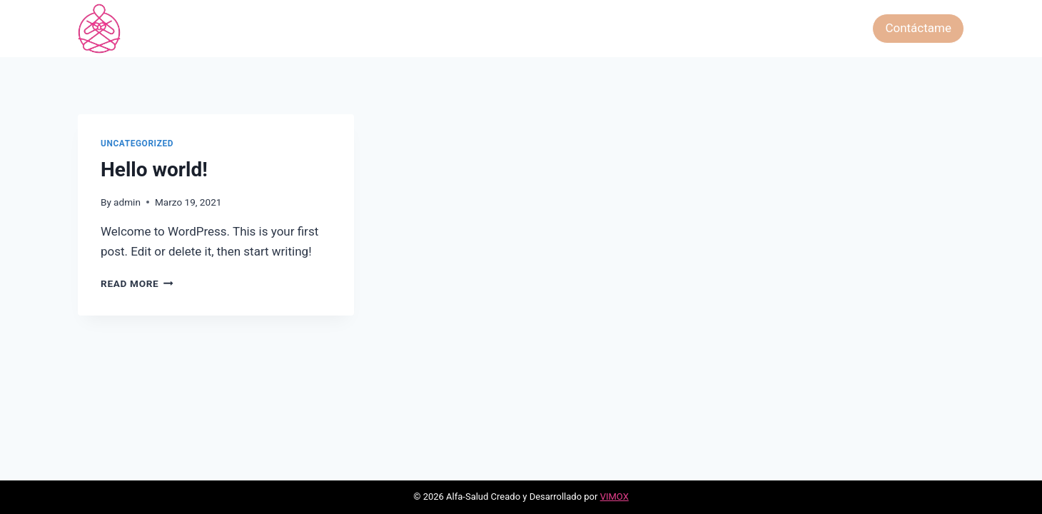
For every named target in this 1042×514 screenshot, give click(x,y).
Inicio (396, 28)
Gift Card (834, 28)
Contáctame (918, 28)
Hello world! (154, 169)
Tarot (439, 28)
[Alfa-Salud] (99, 29)
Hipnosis (671, 28)
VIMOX (614, 496)
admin (127, 202)
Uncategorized (137, 143)
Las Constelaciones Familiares (550, 28)
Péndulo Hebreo (752, 28)
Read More (137, 283)
